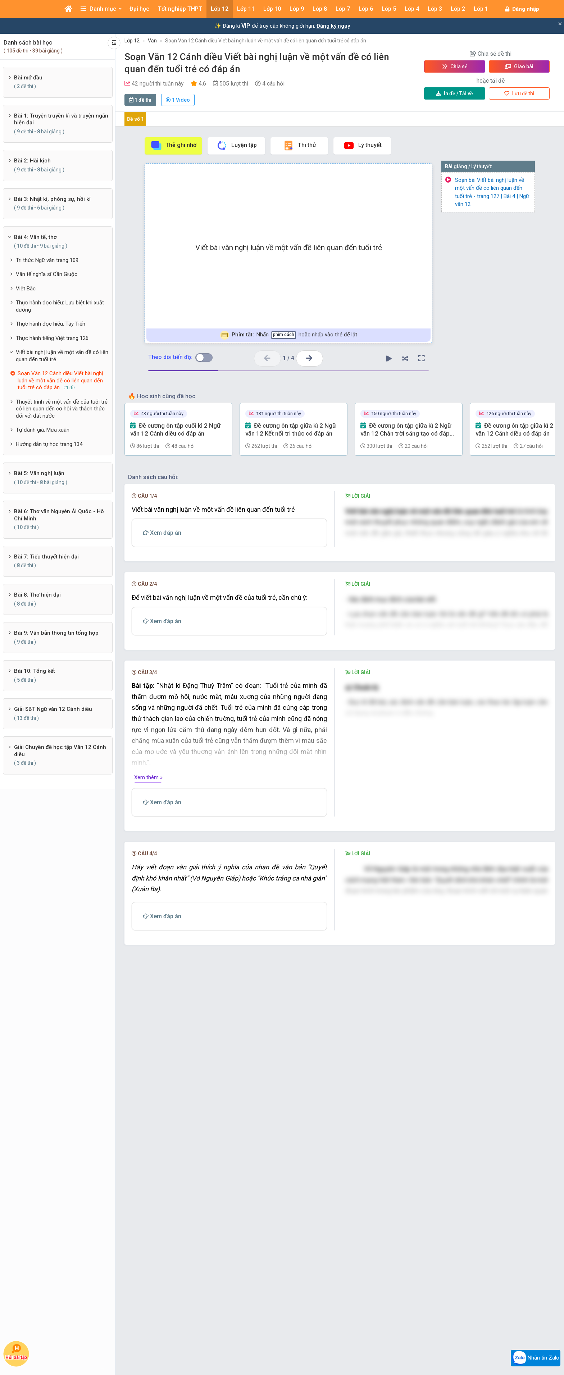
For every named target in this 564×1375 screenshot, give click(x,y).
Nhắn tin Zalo (535, 1358)
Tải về (454, 93)
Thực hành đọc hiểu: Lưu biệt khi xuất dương (60, 306)
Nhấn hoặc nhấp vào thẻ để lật (288, 335)
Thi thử (299, 145)
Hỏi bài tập (16, 1352)
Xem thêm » (148, 972)
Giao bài (519, 66)
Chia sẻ (455, 66)
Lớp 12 (132, 40)
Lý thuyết (362, 145)
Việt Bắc (26, 288)
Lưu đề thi (519, 93)
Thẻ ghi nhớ (173, 145)
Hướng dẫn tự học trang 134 (49, 444)
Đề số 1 (135, 119)
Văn (152, 40)
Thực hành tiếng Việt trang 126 (52, 338)
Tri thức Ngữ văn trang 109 (47, 260)
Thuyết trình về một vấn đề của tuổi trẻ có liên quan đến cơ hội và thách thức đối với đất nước (62, 409)
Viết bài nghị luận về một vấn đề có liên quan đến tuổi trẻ (62, 356)
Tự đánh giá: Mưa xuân (42, 430)
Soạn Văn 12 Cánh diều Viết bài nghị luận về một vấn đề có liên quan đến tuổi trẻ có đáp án (265, 40)
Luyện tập (236, 145)
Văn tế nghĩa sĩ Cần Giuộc (46, 274)
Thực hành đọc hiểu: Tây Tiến (50, 324)
